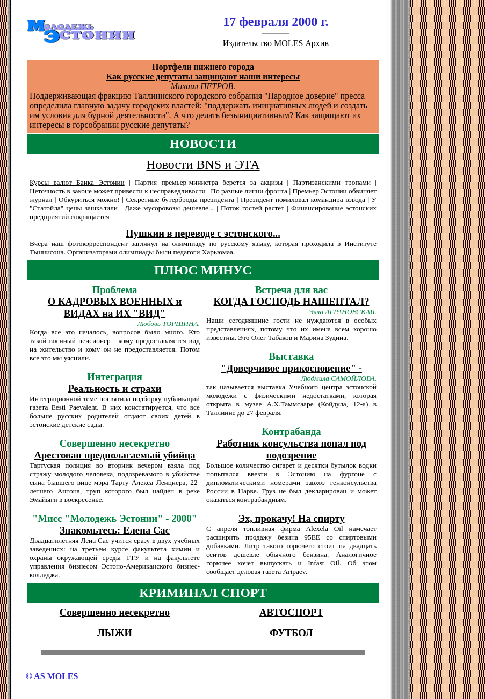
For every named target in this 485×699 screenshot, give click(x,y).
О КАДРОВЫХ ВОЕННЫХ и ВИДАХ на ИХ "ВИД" (115, 307)
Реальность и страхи (114, 388)
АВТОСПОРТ (291, 612)
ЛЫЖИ (114, 632)
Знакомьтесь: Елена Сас (115, 530)
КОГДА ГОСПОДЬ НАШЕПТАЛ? (292, 301)
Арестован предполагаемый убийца (114, 455)
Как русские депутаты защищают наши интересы (203, 76)
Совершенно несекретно (115, 612)
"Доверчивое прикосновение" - (291, 368)
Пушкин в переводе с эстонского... (203, 233)
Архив (317, 43)
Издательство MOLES (263, 43)
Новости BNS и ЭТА (202, 164)
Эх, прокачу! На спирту (291, 518)
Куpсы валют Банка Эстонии (77, 182)
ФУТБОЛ (291, 632)
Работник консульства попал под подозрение (291, 449)
